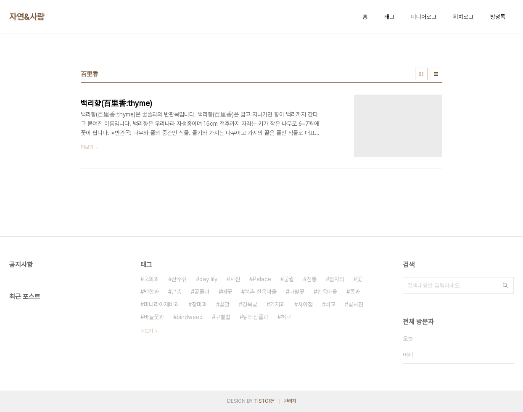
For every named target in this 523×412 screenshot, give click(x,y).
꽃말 (224, 304)
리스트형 (436, 74)
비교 (330, 304)
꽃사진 (355, 304)
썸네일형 (421, 74)
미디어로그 (423, 16)
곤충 (177, 291)
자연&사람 (27, 17)
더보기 (146, 331)
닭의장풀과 (255, 317)
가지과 (277, 304)
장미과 (199, 304)
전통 (311, 279)
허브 (286, 317)
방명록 (497, 16)
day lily (208, 279)
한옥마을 (327, 291)
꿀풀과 (201, 291)
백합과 (151, 291)
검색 (505, 285)
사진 (235, 279)
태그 (389, 16)
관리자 (290, 401)
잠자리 (336, 279)
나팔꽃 (296, 291)
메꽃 (227, 291)
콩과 (355, 291)
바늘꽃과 (154, 317)
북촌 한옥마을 (261, 291)
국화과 (151, 279)
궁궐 (289, 279)
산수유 (179, 279)
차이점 (305, 304)
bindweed (190, 317)
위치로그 (463, 16)
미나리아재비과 (161, 304)
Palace (262, 279)
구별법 (222, 317)
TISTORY (264, 401)
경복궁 (249, 304)
